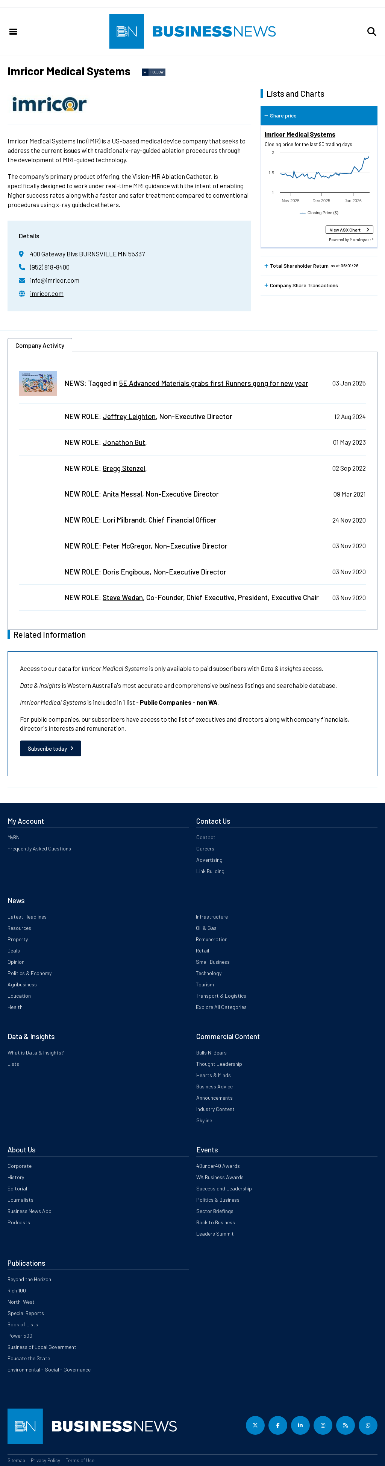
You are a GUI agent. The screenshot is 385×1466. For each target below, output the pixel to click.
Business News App (30, 1211)
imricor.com (47, 293)
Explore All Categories (221, 1007)
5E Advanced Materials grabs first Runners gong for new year (213, 383)
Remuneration (211, 939)
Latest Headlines (27, 916)
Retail (202, 950)
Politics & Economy (30, 973)
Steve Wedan (123, 597)
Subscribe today (47, 748)
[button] (371, 31)
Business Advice (214, 1086)
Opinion (16, 962)
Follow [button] (157, 72)
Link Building (210, 871)
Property (18, 939)
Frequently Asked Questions (39, 848)
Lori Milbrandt (124, 519)
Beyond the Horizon (29, 1279)
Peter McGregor (127, 545)
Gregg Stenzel (124, 468)
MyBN (14, 837)
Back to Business (215, 1222)
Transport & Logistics (221, 995)
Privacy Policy (45, 1460)
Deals (14, 950)
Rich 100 (17, 1290)
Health (15, 1007)
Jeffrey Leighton (129, 416)
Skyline (204, 1120)
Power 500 (20, 1335)
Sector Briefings (214, 1211)
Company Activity (39, 345)
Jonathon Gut (124, 442)
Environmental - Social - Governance (49, 1369)
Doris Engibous (126, 571)
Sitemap (16, 1460)
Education (19, 995)
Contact (205, 837)
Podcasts (19, 1222)
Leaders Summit (215, 1233)
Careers (205, 848)
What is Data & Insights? (36, 1052)
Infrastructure (212, 916)
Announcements (214, 1097)
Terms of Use (80, 1460)
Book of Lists (23, 1324)
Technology (208, 973)
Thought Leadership (219, 1064)
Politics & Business (217, 1199)
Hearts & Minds (213, 1075)
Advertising (209, 859)
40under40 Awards (218, 1166)
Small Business (213, 962)
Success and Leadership (224, 1188)
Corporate (20, 1166)
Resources (19, 928)
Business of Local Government (42, 1347)
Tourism (205, 984)
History (16, 1177)
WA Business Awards (220, 1177)
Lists (13, 1064)
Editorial (17, 1188)
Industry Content (215, 1109)
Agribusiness (22, 984)
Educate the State (29, 1358)
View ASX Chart (345, 229)
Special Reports (26, 1313)
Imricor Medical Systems (300, 134)
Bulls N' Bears (211, 1052)
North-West (21, 1301)
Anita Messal (122, 493)
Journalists (20, 1199)
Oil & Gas (206, 928)
